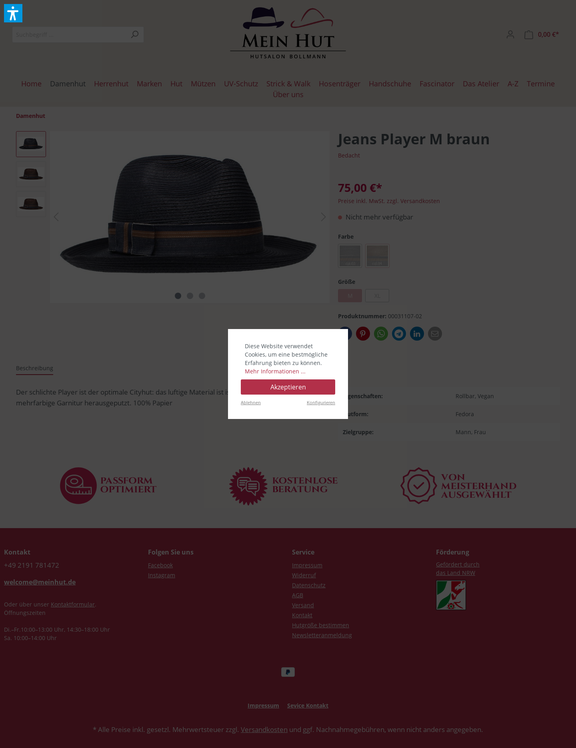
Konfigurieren (321, 402)
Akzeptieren (288, 387)
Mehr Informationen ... (275, 371)
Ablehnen (251, 402)
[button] (13, 13)
